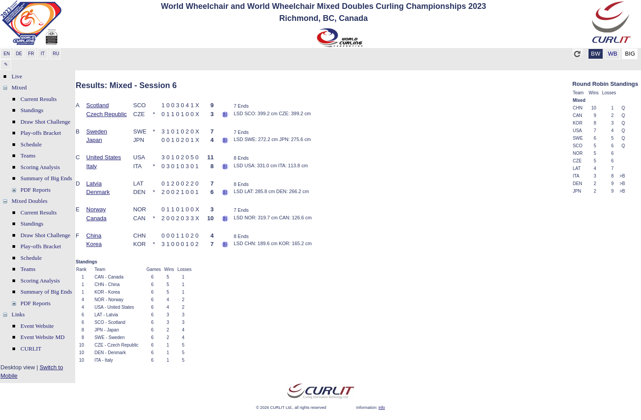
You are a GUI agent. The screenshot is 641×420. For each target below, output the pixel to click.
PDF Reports (35, 189)
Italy (91, 166)
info (381, 407)
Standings (31, 110)
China (93, 235)
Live (17, 76)
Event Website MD (42, 337)
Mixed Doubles (30, 201)
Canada (96, 218)
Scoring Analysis (40, 167)
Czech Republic (106, 114)
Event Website (37, 326)
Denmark (98, 192)
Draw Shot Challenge (45, 121)
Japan (94, 140)
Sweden (96, 131)
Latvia (94, 183)
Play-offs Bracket (40, 132)
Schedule (31, 144)
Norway (96, 209)
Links (18, 314)
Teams (28, 155)
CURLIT (30, 348)
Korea (94, 244)
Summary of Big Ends (46, 178)
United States (103, 157)
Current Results (38, 99)
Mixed (19, 87)
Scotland (97, 105)
